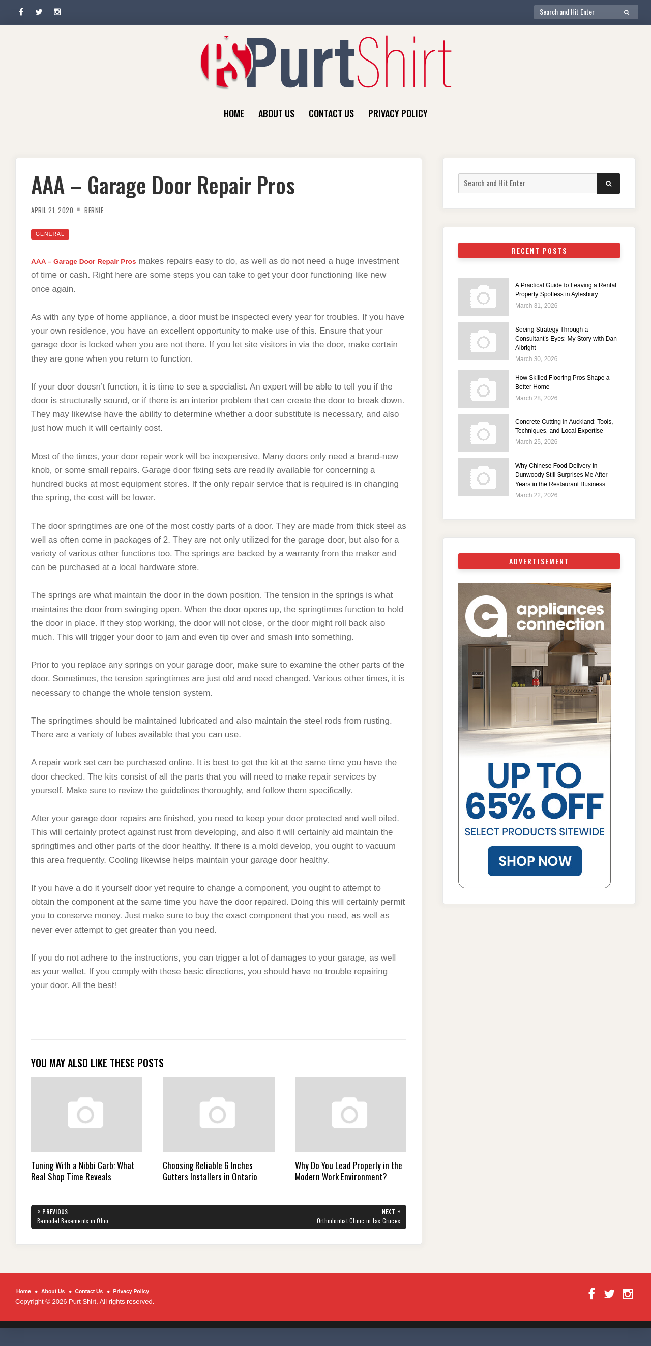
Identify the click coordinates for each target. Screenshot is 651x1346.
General (53, 233)
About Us (276, 113)
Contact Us (331, 113)
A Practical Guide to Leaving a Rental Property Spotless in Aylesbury (566, 293)
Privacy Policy (398, 113)
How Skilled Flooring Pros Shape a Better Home (559, 387)
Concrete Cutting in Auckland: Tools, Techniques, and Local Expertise (565, 436)
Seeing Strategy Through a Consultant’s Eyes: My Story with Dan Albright (562, 342)
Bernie (105, 209)
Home (234, 113)
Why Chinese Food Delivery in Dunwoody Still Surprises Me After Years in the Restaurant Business (566, 490)
